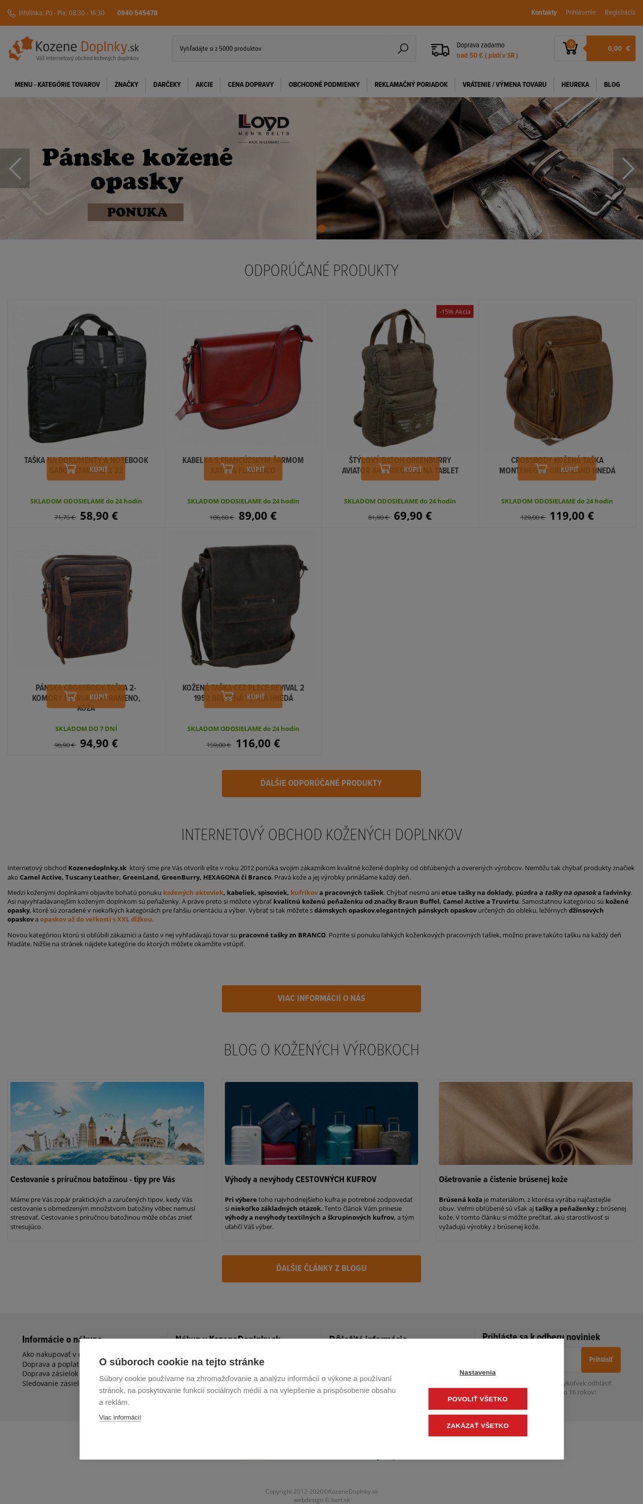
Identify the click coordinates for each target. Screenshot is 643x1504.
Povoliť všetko (484, 1399)
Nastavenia (484, 1373)
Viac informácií (120, 1418)
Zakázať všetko (484, 1425)
